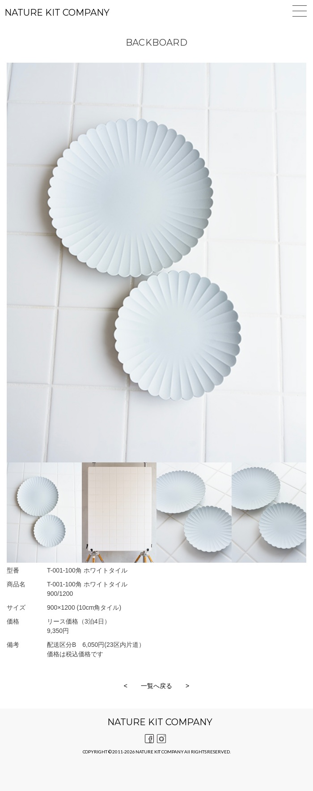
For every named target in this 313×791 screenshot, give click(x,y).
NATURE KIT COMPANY (57, 12)
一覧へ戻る (156, 685)
